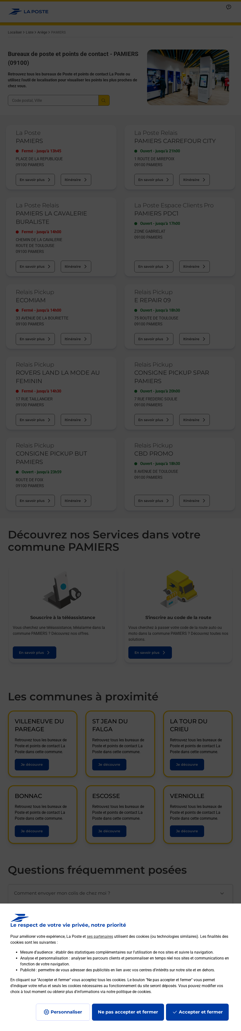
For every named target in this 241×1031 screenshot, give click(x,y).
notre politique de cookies (128, 991)
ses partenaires (100, 936)
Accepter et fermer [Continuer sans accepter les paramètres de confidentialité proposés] (201, 1012)
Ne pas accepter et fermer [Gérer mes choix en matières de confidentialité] (128, 1012)
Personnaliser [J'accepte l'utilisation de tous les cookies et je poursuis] (66, 1012)
